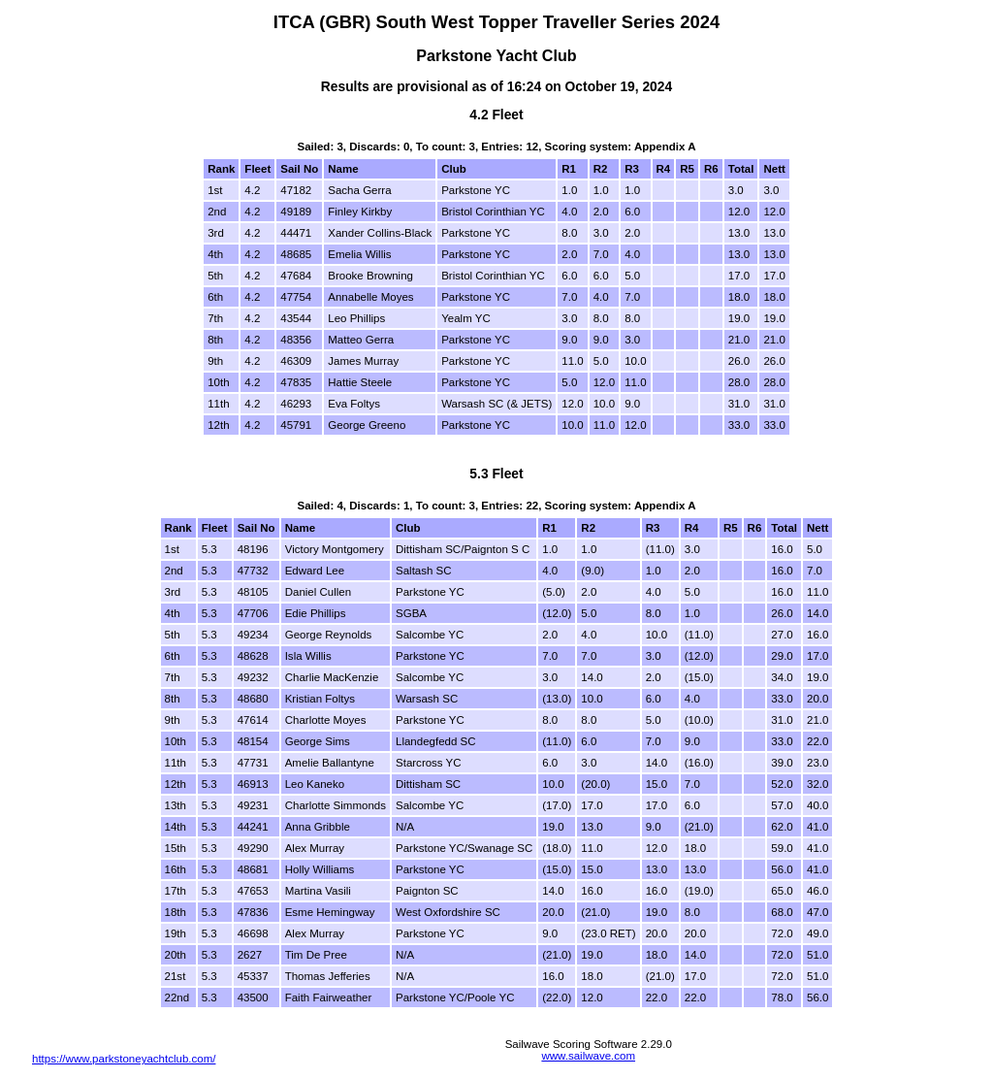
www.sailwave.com (588, 1056)
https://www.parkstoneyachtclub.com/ (123, 1058)
